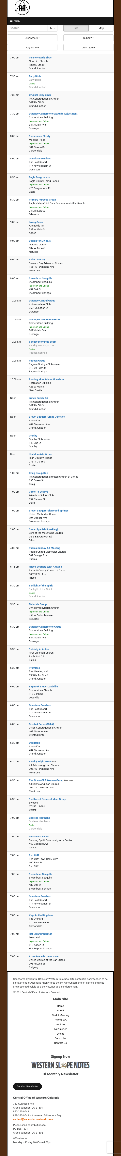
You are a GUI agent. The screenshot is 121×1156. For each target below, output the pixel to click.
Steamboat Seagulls (40, 278)
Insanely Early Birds (40, 57)
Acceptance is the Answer (44, 956)
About (60, 1010)
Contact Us (60, 1042)
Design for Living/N (40, 240)
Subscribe (60, 1038)
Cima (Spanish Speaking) (43, 529)
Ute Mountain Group (40, 454)
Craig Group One (38, 473)
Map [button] (101, 28)
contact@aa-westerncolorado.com (33, 1119)
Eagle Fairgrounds (39, 177)
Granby (33, 435)
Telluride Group (38, 604)
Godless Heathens (39, 817)
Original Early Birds (40, 94)
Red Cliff (34, 855)
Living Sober (36, 222)
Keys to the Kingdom (41, 915)
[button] (32, 37)
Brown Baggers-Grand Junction (47, 416)
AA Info (60, 1024)
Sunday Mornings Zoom (42, 341)
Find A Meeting (60, 1015)
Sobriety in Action (39, 649)
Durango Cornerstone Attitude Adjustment (53, 113)
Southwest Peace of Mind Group (47, 799)
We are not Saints (39, 836)
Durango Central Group (42, 300)
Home (60, 1005)
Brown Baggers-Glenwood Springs (48, 510)
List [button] (76, 28)
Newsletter (60, 1028)
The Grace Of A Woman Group (46, 780)
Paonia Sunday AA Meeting (44, 548)
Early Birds (35, 76)
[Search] (27, 28)
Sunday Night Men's (40, 761)
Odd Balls (34, 742)
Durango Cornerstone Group (45, 319)
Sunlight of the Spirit (41, 585)
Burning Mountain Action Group (47, 379)
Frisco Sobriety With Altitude (45, 566)
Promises (34, 667)
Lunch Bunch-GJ (38, 398)
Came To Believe (38, 491)
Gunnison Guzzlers (40, 158)
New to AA (60, 1019)
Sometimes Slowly (39, 136)
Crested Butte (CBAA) (41, 724)
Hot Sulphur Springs (40, 933)
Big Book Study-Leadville (43, 686)
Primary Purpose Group (42, 199)
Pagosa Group (37, 360)
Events (60, 1033)
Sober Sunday (37, 259)
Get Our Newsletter (27, 1086)
